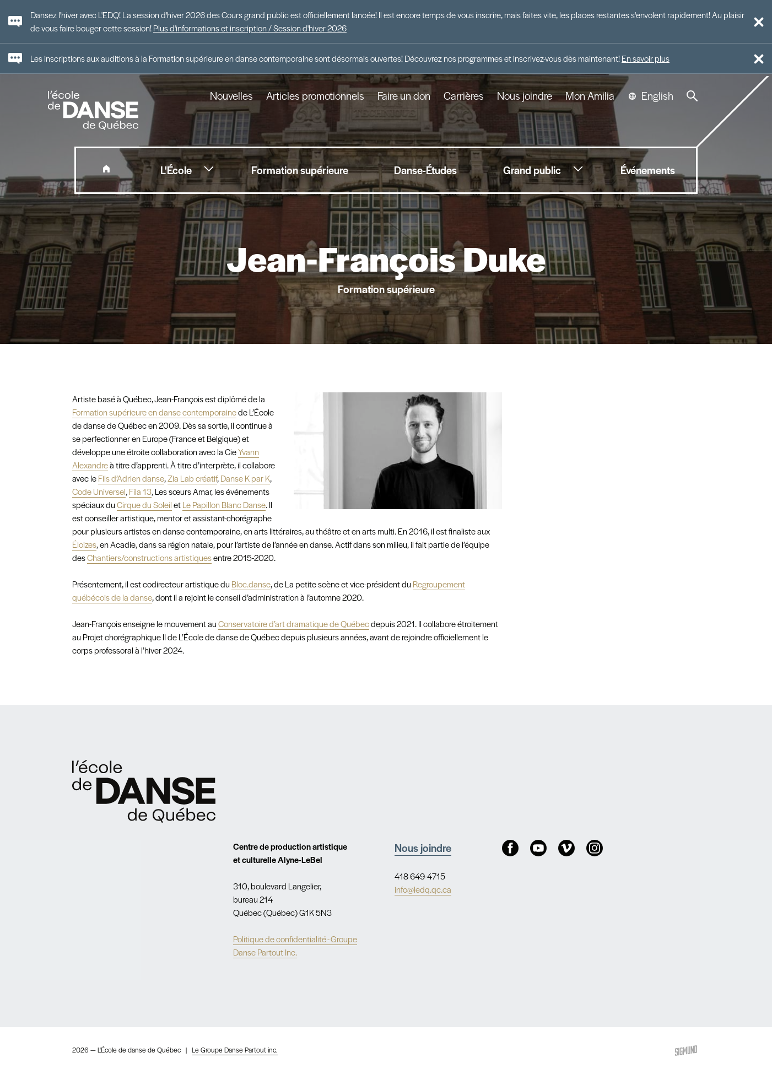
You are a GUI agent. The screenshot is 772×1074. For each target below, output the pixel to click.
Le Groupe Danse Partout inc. (235, 1050)
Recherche (692, 95)
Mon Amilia (589, 95)
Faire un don (403, 95)
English (657, 95)
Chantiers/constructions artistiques (149, 557)
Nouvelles (231, 95)
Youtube (538, 848)
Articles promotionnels (315, 95)
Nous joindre (524, 95)
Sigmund (686, 1050)
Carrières (464, 95)
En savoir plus (646, 58)
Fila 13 (140, 491)
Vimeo (566, 848)
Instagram (594, 848)
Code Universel (99, 491)
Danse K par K (245, 478)
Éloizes (84, 544)
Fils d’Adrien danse (131, 478)
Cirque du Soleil (144, 504)
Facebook (510, 848)
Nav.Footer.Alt (144, 791)
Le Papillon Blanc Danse (224, 504)
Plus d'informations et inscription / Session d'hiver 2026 (250, 28)
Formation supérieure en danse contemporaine (154, 412)
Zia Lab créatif (192, 478)
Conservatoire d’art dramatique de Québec (293, 623)
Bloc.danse (251, 584)
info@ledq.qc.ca (423, 889)
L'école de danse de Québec (94, 110)
